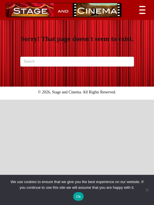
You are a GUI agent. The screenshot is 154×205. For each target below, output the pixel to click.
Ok (78, 196)
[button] (141, 10)
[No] (147, 190)
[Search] (77, 62)
